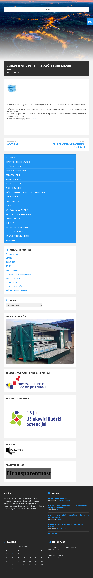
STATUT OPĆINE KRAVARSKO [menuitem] (18, 162)
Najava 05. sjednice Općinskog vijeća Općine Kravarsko (65, 525)
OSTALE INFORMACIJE (13, 278)
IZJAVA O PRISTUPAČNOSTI (15, 286)
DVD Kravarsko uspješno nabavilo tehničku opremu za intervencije (68, 516)
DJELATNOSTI (10, 262)
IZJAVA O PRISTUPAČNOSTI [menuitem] (17, 236)
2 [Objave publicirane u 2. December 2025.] (12, 554)
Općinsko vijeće (62, 529)
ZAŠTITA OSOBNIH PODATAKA (16, 290)
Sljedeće (82, 141)
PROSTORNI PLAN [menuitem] (13, 179)
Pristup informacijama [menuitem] (17, 227)
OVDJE (33, 118)
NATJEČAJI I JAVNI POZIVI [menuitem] (17, 183)
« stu (5, 571)
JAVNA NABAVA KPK (13, 282)
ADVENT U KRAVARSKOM (57, 498)
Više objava (52, 534)
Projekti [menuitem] (10, 240)
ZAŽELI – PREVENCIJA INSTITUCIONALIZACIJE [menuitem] (25, 192)
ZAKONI (9, 266)
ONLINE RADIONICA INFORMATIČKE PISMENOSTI (69, 145)
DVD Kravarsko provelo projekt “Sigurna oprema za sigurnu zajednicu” (67, 506)
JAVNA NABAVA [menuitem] (12, 201)
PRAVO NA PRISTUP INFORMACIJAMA (19, 274)
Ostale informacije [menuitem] (15, 231)
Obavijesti (61, 500)
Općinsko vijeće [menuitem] (13, 166)
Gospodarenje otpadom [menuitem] (17, 210)
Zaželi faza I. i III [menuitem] (13, 188)
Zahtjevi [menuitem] (10, 223)
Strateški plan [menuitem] (13, 175)
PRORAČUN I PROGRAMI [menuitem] (16, 170)
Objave (16, 72)
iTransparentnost (12, 254)
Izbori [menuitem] (9, 205)
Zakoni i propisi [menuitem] (13, 197)
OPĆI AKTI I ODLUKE (13, 270)
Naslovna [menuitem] (10, 157)
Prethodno (11, 141)
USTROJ (9, 258)
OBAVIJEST (12, 144)
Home (9, 72)
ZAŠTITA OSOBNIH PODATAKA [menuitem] (18, 214)
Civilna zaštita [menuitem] (13, 218)
